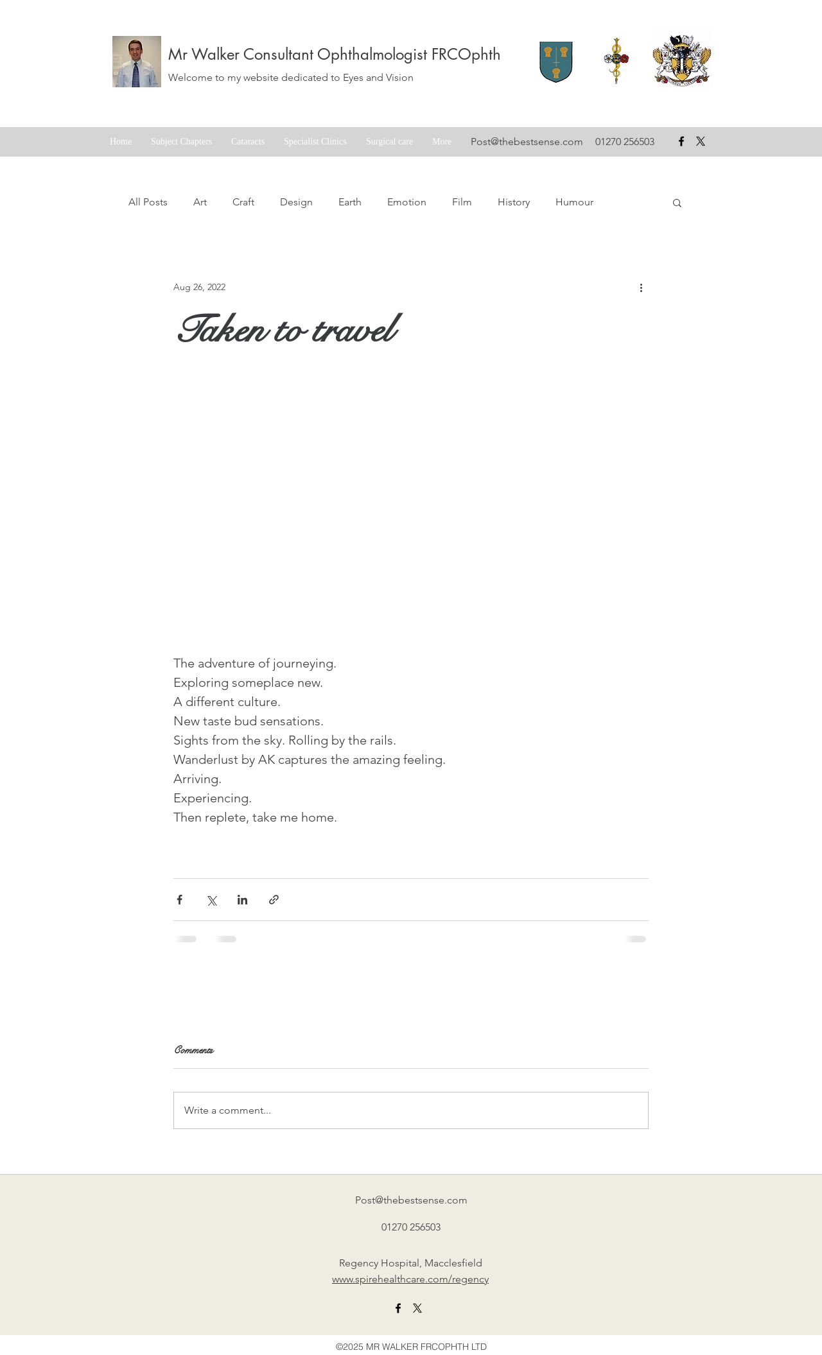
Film (462, 202)
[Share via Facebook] (179, 899)
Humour (574, 202)
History (514, 202)
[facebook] (681, 141)
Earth (350, 202)
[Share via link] (274, 899)
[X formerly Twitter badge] (700, 141)
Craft (243, 202)
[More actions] (641, 287)
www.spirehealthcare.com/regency (410, 1279)
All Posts (148, 202)
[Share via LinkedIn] (242, 899)
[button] (677, 202)
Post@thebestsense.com (527, 141)
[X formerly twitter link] (417, 1308)
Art (200, 202)
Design (296, 202)
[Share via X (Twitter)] (211, 899)
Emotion (406, 202)
